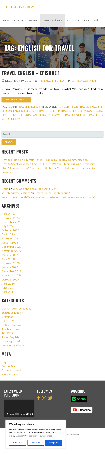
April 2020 (8, 259)
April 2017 (8, 291)
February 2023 (11, 238)
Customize (17, 442)
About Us (19, 20)
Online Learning (11, 324)
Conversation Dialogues (16, 308)
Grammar (7, 316)
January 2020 (10, 267)
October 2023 (10, 230)
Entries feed (9, 366)
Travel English (28, 106)
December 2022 (11, 246)
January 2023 (10, 242)
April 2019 (8, 283)
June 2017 (8, 287)
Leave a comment (84, 80)
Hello (5, 188)
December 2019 (11, 271)
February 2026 (11, 217)
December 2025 (11, 222)
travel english (74, 114)
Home (6, 20)
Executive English (12, 312)
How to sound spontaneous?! (52, 192)
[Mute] (27, 414)
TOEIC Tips (9, 333)
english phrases (58, 110)
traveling (95, 114)
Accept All (53, 442)
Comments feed (11, 370)
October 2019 (10, 279)
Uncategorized (11, 341)
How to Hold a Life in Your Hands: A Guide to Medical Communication (45, 159)
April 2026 (8, 213)
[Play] (7, 414)
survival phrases (37, 114)
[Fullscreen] (31, 414)
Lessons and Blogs (52, 20)
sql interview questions (16, 192)
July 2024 (8, 226)
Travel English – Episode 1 (31, 72)
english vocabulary (87, 110)
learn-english (12, 114)
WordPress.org (11, 374)
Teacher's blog (10, 329)
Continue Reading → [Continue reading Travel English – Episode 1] (16, 99)
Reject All (36, 442)
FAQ (86, 20)
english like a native (29, 110)
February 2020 (11, 263)
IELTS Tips (8, 320)
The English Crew (19, 7)
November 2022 (12, 250)
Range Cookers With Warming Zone (23, 197)
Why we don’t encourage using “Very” (36, 188)
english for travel (74, 106)
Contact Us (73, 20)
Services (33, 20)
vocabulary (11, 119)
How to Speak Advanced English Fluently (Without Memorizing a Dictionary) (49, 163)
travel (57, 114)
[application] (19, 408)
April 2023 (8, 234)
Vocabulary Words (13, 345)
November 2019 (12, 275)
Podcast (98, 20)
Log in (5, 362)
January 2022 (10, 254)
